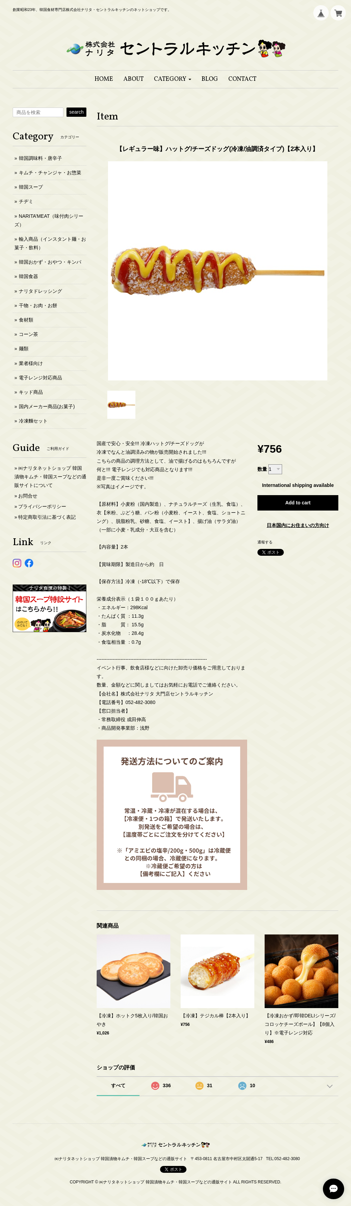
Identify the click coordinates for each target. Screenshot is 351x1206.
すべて (118, 1085)
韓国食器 (28, 276)
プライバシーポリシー (42, 506)
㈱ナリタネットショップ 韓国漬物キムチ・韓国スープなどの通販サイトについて (50, 476)
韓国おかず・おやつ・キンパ (50, 262)
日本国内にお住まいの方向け (298, 525)
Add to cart (298, 502)
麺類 (23, 348)
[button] (172, 79)
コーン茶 (28, 334)
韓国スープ (31, 187)
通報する (265, 542)
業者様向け (31, 363)
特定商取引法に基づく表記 (47, 517)
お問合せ (27, 496)
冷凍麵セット (33, 421)
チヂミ (26, 201)
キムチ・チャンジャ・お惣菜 (50, 172)
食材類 (26, 320)
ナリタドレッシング (40, 291)
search (76, 112)
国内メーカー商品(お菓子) (47, 406)
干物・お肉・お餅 (38, 305)
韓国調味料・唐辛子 (40, 158)
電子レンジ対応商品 (40, 377)
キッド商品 (31, 392)
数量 (262, 469)
